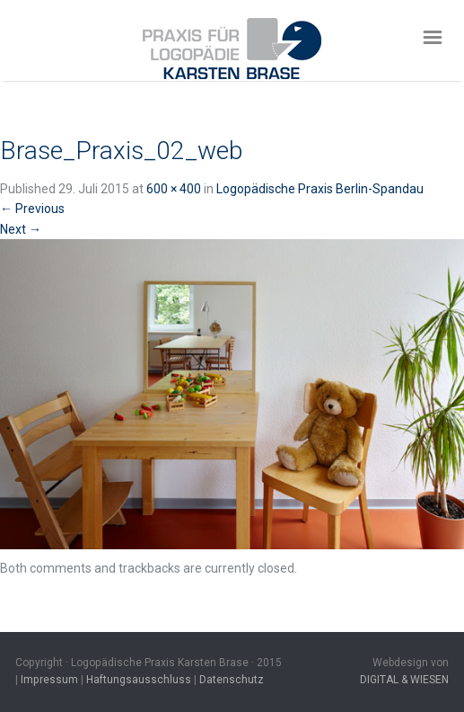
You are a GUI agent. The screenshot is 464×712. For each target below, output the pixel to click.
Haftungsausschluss (138, 679)
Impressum (49, 679)
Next (20, 229)
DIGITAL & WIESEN (404, 679)
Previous (32, 208)
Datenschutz (231, 679)
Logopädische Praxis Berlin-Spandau (320, 189)
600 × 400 (173, 189)
